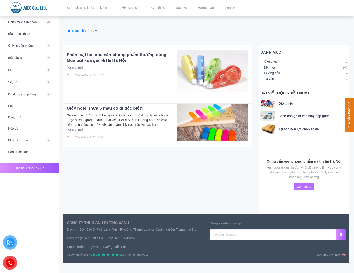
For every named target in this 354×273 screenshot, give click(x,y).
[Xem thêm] (75, 67)
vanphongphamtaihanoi (106, 254)
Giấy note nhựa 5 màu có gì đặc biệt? (105, 108)
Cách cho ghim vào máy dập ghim (304, 116)
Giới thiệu (285, 103)
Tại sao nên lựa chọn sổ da (298, 129)
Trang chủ (77, 30)
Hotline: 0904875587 (29, 168)
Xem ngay (304, 186)
